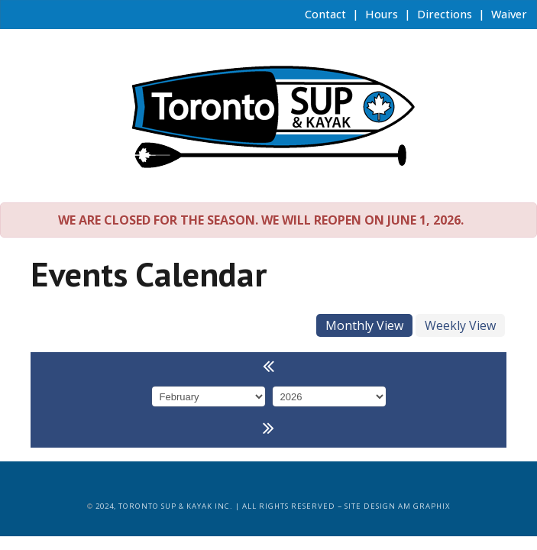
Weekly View (460, 325)
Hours (380, 14)
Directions (443, 14)
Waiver (507, 14)
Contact (324, 14)
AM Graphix (424, 506)
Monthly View (364, 325)
